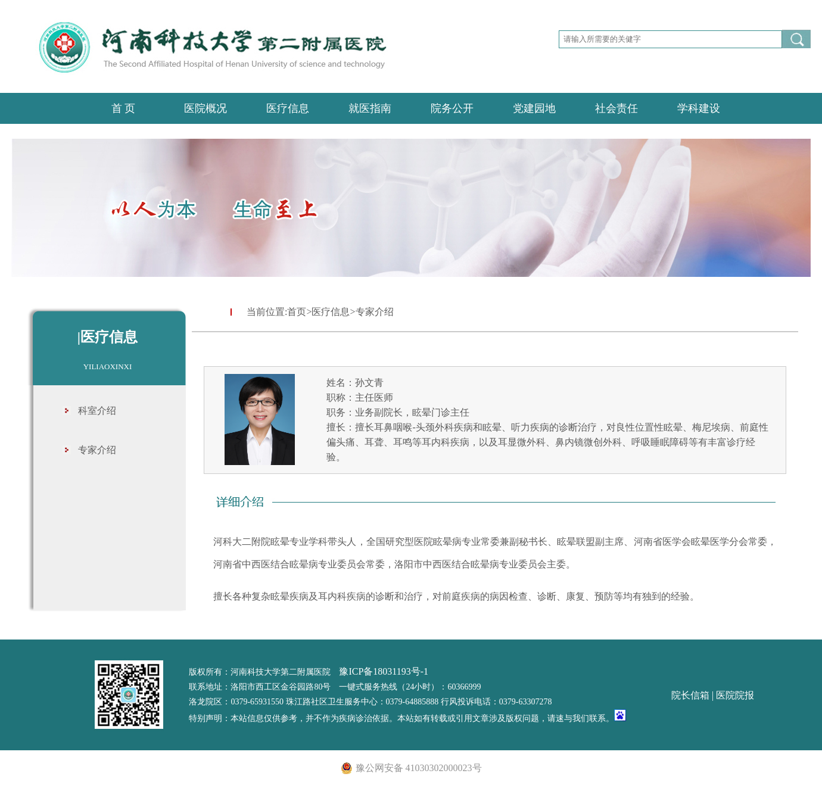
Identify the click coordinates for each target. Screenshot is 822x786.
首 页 (123, 108)
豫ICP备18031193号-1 (383, 671)
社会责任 (616, 108)
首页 (296, 312)
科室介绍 (97, 411)
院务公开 (452, 108)
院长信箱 (690, 695)
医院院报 (735, 695)
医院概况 (205, 108)
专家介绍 (97, 450)
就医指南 (369, 108)
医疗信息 (287, 108)
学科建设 (698, 108)
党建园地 (534, 108)
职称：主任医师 (359, 397)
